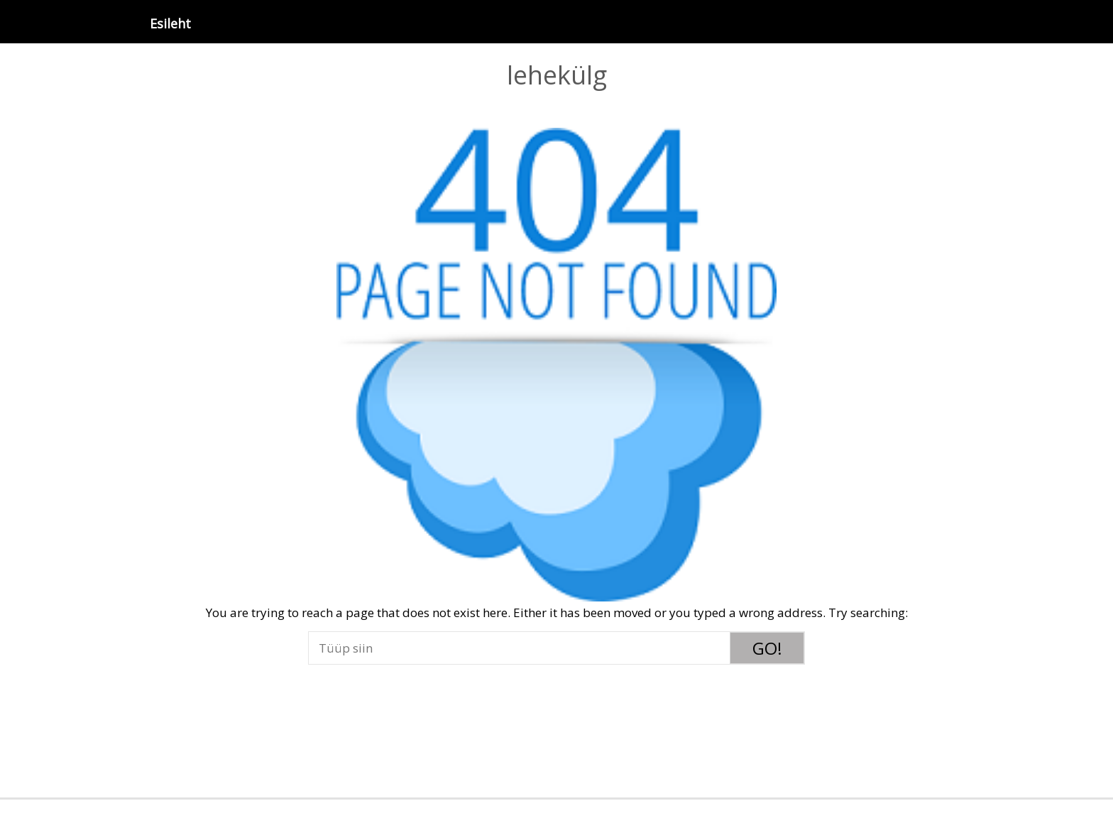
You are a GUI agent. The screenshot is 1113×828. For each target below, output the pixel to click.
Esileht (170, 23)
